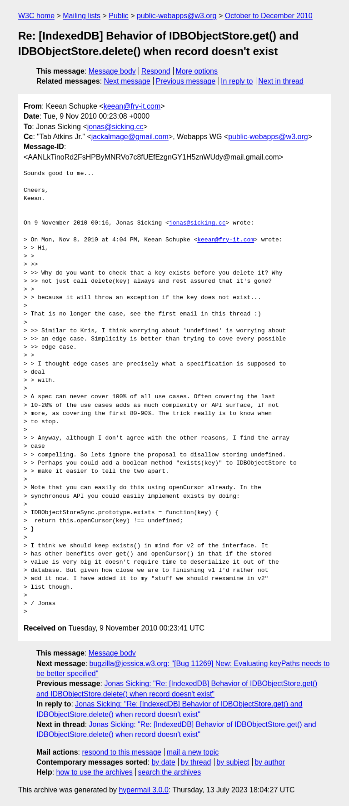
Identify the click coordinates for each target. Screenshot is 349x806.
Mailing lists (81, 16)
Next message (127, 81)
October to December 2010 (269, 16)
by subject (232, 762)
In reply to (237, 81)
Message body (112, 71)
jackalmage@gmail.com (130, 136)
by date (163, 762)
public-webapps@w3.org (176, 16)
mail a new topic (193, 752)
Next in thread (281, 81)
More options (197, 71)
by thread (196, 762)
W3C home (36, 16)
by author (269, 762)
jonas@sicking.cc (115, 126)
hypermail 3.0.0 (143, 790)
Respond (155, 71)
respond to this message (121, 752)
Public (119, 16)
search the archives (169, 772)
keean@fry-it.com (132, 106)
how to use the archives (94, 772)
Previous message (186, 81)
